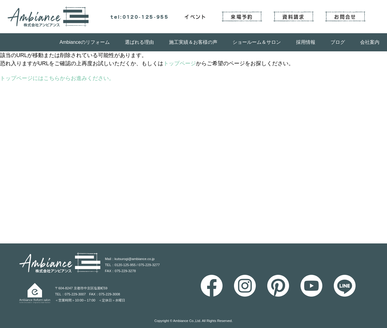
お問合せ (345, 16)
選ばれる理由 (139, 42)
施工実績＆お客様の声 (193, 42)
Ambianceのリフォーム (85, 42)
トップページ (179, 63)
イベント (195, 16)
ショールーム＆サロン (257, 42)
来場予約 (242, 16)
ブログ (337, 42)
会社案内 (369, 42)
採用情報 (305, 42)
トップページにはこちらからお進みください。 (57, 78)
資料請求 (293, 16)
